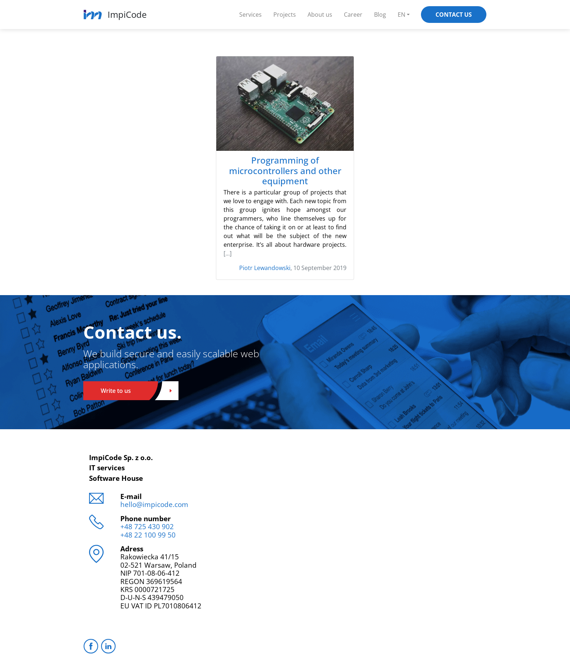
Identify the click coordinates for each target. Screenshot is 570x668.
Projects (284, 15)
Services (250, 15)
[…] (228, 253)
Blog (380, 15)
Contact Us (453, 15)
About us (320, 15)
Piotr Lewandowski (264, 268)
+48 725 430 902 (147, 526)
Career (353, 15)
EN (401, 15)
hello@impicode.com (154, 504)
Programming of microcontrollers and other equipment (285, 170)
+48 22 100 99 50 (148, 535)
